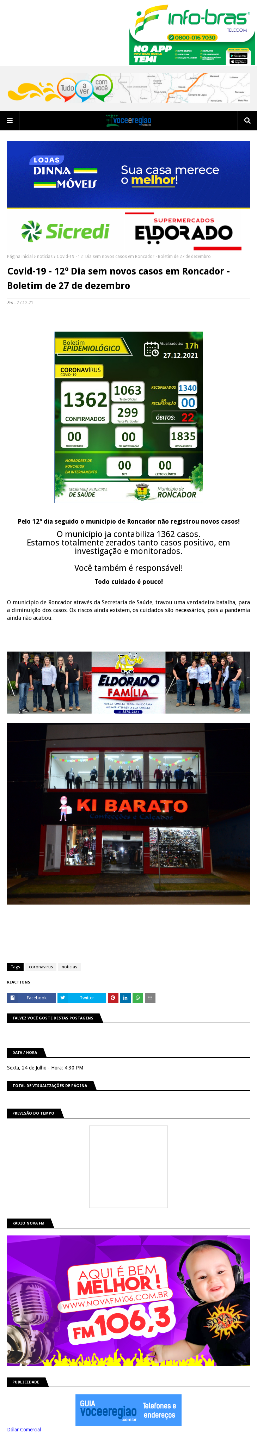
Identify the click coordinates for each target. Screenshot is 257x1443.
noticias (45, 256)
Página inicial (20, 256)
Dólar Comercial (24, 1429)
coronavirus (41, 966)
